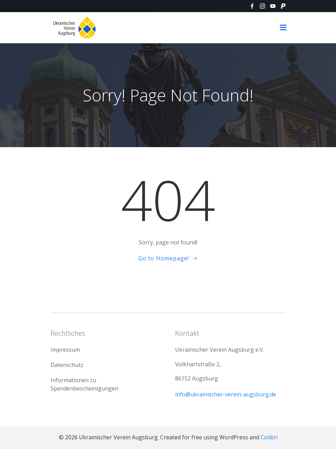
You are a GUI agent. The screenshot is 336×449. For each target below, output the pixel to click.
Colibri (269, 437)
